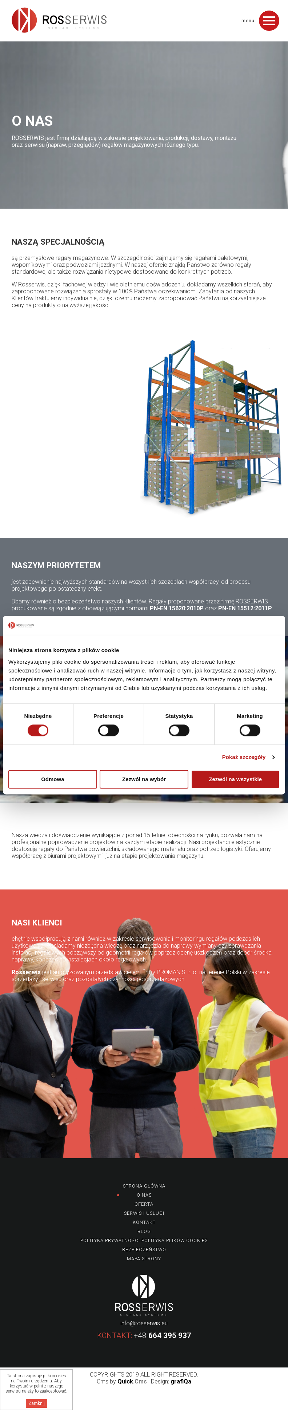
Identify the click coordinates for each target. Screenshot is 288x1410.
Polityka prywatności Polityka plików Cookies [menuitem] (144, 1240)
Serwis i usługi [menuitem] (144, 1213)
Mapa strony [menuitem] (144, 1258)
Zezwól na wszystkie (235, 779)
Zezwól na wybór (144, 779)
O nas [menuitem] (144, 1195)
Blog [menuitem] (144, 1231)
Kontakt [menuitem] (144, 1222)
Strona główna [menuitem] (144, 1186)
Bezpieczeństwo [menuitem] (144, 1249)
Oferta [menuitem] (144, 1204)
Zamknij (36, 1403)
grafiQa (181, 1381)
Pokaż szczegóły (244, 757)
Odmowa (52, 779)
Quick (132, 1381)
